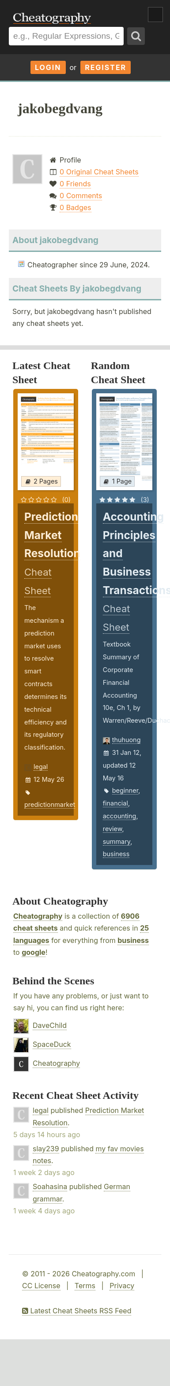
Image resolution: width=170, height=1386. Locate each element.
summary (117, 841)
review (112, 828)
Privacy (122, 1285)
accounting (119, 816)
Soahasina (50, 1186)
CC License (41, 1285)
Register (105, 67)
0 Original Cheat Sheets (99, 171)
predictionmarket (49, 804)
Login (48, 67)
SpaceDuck (52, 1044)
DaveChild (50, 1025)
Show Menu (155, 14)
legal (41, 766)
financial (115, 803)
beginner (125, 790)
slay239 (46, 1148)
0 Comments (81, 195)
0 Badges (75, 207)
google (33, 952)
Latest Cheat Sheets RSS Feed (76, 1310)
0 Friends (75, 183)
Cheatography (37, 916)
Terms (85, 1285)
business (116, 853)
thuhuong (126, 739)
